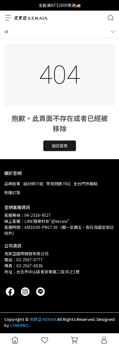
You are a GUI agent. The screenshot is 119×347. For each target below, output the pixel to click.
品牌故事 (12, 183)
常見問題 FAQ (58, 183)
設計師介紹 (33, 183)
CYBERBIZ (19, 325)
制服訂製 (12, 192)
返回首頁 (60, 146)
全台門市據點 (85, 183)
